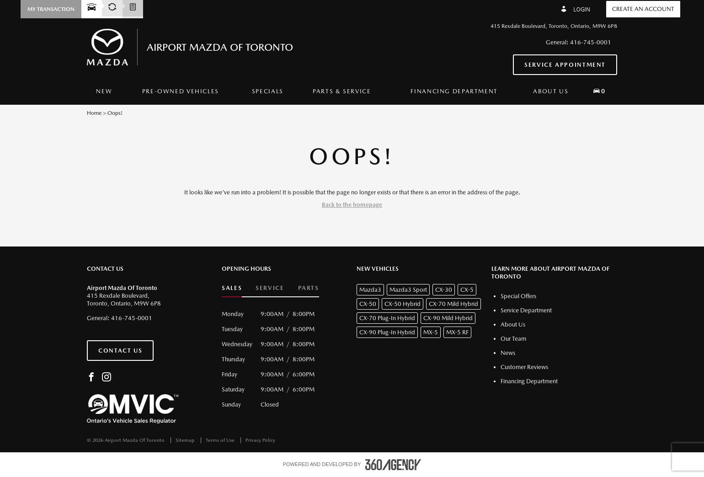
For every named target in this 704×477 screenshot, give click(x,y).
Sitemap (186, 440)
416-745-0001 (590, 42)
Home (94, 113)
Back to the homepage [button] (352, 204)
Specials (267, 91)
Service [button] (270, 287)
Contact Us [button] (120, 350)
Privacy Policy (260, 440)
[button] (51, 9)
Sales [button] (232, 287)
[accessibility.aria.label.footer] (393, 464)
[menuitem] (104, 91)
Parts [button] (308, 287)
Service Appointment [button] (565, 64)
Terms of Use (221, 440)
